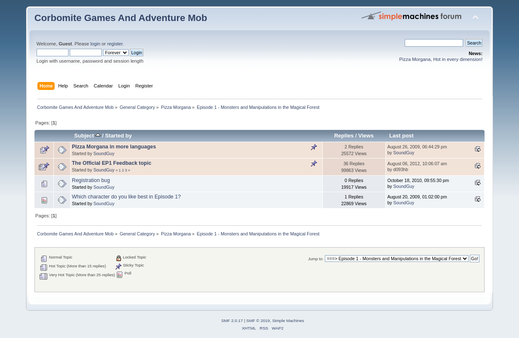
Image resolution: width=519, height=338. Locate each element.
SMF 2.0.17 (232, 320)
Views (366, 135)
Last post (401, 135)
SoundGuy (103, 153)
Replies (343, 135)
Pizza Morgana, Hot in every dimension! (440, 59)
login (95, 43)
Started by (118, 135)
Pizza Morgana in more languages (114, 147)
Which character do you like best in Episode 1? (126, 197)
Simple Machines (288, 320)
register (115, 43)
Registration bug (91, 180)
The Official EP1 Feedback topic (111, 163)
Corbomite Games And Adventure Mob (120, 18)
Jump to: (316, 258)
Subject (87, 135)
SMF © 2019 (258, 320)
